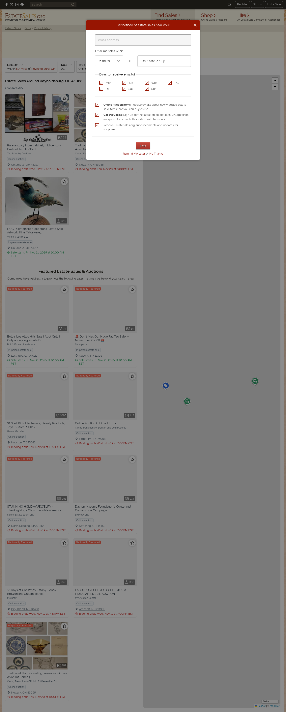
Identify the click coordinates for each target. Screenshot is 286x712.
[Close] (195, 25)
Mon (108, 82)
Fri (107, 88)
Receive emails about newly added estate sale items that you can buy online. (144, 107)
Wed (154, 82)
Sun (153, 88)
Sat (131, 88)
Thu (176, 82)
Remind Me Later (134, 153)
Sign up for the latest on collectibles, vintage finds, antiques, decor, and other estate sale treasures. (146, 117)
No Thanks (156, 153)
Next (143, 145)
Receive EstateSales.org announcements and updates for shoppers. (140, 127)
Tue (131, 82)
